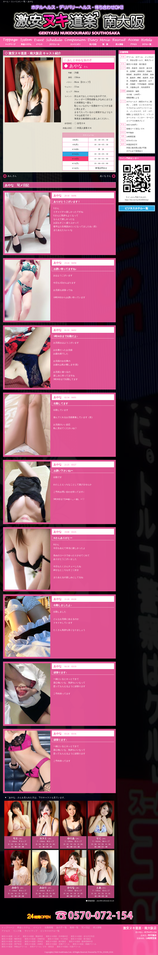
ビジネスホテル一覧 (50, 931)
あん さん (12, 176)
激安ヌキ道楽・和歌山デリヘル (14, 947)
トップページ (8, 927)
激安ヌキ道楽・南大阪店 (56, 941)
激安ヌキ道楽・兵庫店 (34, 944)
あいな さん (105, 176)
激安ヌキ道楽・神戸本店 (12, 944)
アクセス (6, 931)
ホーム (6, 1)
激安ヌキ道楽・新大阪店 (81, 939)
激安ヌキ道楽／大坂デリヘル (69, 947)
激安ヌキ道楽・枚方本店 (12, 941)
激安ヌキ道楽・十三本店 (58, 939)
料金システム (23, 927)
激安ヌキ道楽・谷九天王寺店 (82, 936)
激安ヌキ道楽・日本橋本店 (57, 936)
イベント (37, 927)
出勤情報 (49, 927)
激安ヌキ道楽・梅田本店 (12, 939)
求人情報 (97, 927)
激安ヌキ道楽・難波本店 (33, 936)
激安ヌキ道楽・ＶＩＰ (11, 936)
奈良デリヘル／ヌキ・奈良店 (42, 947)
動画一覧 (74, 927)
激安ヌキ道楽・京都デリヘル (58, 944)
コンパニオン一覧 (18, 1)
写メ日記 (85, 927)
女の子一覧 (61, 927)
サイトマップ (31, 931)
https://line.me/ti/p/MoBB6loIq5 (137, 200)
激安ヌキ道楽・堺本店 (34, 941)
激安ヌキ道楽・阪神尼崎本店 (81, 941)
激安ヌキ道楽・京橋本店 (35, 939)
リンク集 (17, 931)
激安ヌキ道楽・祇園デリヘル (84, 944)
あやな (30, 1)
